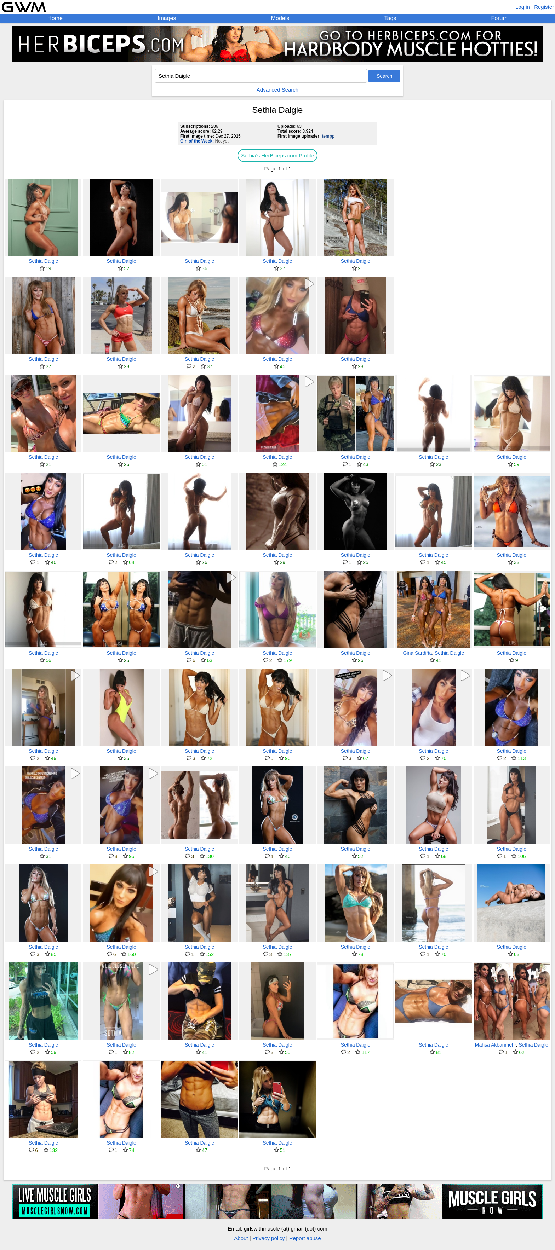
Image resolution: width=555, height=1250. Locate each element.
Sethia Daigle (43, 261)
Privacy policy (268, 1238)
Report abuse (305, 1238)
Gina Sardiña (417, 653)
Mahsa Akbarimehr (495, 1045)
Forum (499, 18)
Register (544, 7)
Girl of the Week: (197, 141)
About (241, 1238)
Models (280, 18)
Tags (390, 18)
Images (167, 18)
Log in (522, 7)
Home (55, 18)
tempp (328, 136)
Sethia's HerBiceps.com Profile (277, 155)
